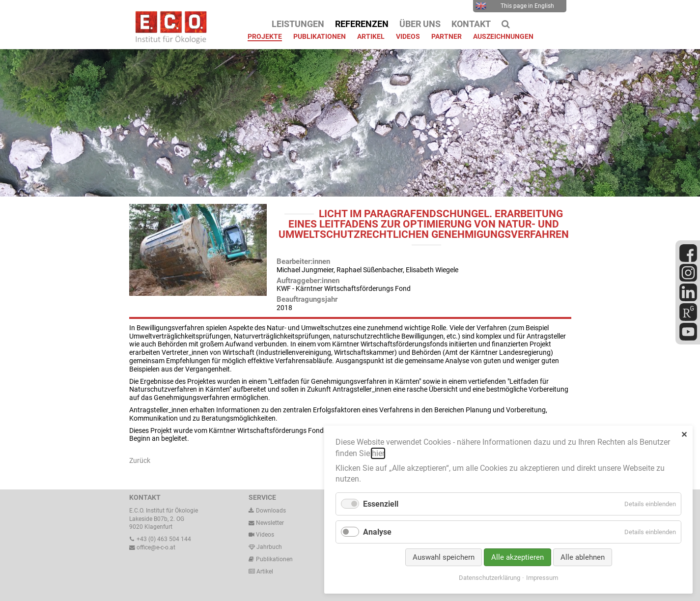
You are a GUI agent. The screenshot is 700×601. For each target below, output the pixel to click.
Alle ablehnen (582, 557)
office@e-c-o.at (152, 547)
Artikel (264, 571)
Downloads (267, 510)
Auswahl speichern (444, 557)
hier (378, 453)
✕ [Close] (684, 434)
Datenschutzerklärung (489, 577)
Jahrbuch (265, 547)
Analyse (377, 532)
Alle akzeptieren (517, 557)
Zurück (139, 460)
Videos (265, 534)
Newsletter (266, 522)
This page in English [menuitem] (515, 5)
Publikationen (273, 559)
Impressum (542, 577)
